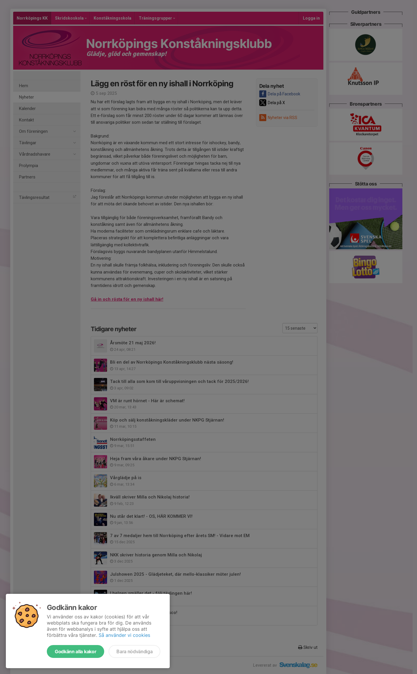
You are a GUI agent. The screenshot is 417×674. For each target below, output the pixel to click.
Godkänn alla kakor (75, 651)
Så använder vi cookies (124, 635)
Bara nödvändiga (134, 651)
